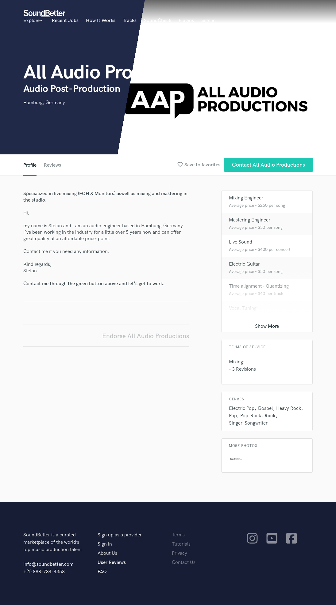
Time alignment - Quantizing (259, 286)
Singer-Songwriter (248, 423)
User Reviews (112, 562)
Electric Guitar (244, 264)
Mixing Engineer (246, 198)
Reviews (52, 165)
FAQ (102, 572)
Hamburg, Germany (44, 103)
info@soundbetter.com (48, 564)
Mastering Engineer (249, 220)
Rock (270, 416)
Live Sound (240, 242)
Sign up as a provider (120, 535)
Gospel (265, 408)
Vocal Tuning (243, 308)
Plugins (186, 21)
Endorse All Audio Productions (145, 336)
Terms (178, 535)
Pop (233, 416)
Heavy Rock (288, 408)
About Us (107, 553)
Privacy (179, 553)
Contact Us (183, 562)
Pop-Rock (250, 416)
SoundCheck (157, 21)
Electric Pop (241, 408)
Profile (30, 165)
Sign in (208, 21)
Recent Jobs (65, 21)
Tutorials (181, 544)
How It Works (100, 21)
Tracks (130, 21)
